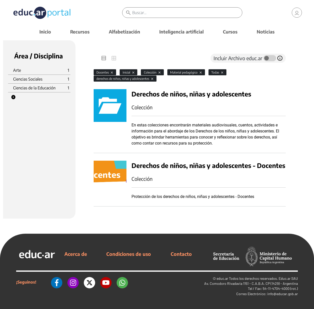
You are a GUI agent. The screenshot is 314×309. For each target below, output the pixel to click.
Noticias (266, 32)
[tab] (104, 58)
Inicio (45, 32)
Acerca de (75, 254)
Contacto (181, 254)
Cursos (230, 32)
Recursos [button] (80, 32)
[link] (297, 13)
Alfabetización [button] (124, 32)
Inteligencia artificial (181, 32)
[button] (13, 97)
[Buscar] (187, 13)
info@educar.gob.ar (282, 294)
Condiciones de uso (128, 254)
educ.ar (222, 278)
